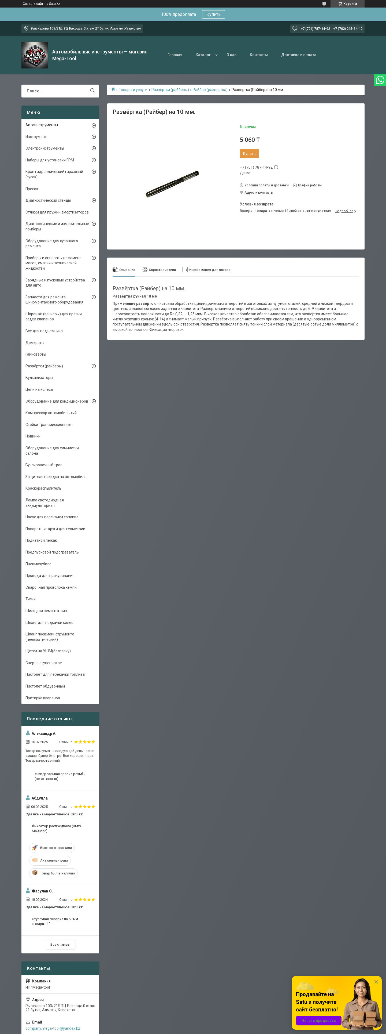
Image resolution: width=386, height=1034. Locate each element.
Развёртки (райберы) (170, 90)
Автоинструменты (41, 125)
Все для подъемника (44, 331)
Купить (213, 14)
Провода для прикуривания (50, 575)
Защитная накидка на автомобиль (56, 477)
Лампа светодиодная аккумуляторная (44, 503)
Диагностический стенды (48, 200)
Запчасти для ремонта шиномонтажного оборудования (54, 300)
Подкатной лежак (41, 540)
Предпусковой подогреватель (52, 552)
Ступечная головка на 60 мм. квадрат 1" (55, 921)
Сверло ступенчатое (43, 663)
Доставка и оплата (298, 55)
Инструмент (36, 137)
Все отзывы (60, 944)
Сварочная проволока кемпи (51, 587)
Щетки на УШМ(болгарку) (48, 651)
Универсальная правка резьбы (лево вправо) (60, 776)
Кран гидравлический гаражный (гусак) (54, 174)
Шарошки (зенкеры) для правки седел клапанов (53, 316)
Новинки (32, 436)
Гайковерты (35, 354)
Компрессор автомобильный (51, 413)
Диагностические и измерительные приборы (57, 226)
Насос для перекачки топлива (52, 517)
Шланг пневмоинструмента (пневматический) (49, 637)
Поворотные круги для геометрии (55, 529)
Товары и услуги (133, 90)
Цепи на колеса (39, 389)
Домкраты (34, 343)
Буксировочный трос (43, 465)
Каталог (203, 55)
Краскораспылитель (43, 488)
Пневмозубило (38, 564)
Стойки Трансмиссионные (48, 424)
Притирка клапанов (42, 698)
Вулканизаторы (39, 377)
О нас (231, 55)
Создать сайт (33, 4)
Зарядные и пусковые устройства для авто (55, 283)
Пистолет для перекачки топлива (55, 674)
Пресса (31, 189)
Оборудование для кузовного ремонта (51, 243)
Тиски (30, 599)
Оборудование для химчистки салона (52, 450)
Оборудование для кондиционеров (56, 401)
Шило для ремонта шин (46, 611)
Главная (175, 55)
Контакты (259, 55)
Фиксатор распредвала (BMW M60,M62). (56, 828)
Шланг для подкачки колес (49, 622)
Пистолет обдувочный (45, 686)
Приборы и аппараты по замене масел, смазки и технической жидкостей (53, 263)
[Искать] (92, 91)
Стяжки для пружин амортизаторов (57, 212)
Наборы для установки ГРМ (49, 160)
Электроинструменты (44, 148)
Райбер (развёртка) (210, 90)
